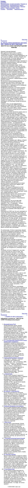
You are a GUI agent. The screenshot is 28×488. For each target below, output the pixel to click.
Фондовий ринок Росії (10, 324)
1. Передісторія (8, 374)
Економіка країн (5, 6)
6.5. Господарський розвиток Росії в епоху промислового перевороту (15, 341)
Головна (3, 9)
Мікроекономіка (5, 4)
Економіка (3, 2)
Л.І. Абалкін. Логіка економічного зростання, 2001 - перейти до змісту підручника (14, 43)
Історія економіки (15, 4)
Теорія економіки (10, 8)
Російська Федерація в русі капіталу (14, 406)
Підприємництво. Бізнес (16, 5)
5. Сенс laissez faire (9, 469)
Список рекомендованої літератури (13, 357)
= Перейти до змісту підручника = (14, 316)
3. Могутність (7, 422)
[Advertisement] (14, 24)
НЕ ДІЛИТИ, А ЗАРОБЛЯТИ (11, 391)
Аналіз (17, 8)
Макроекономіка (14, 6)
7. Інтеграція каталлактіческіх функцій (14, 438)
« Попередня (4, 40)
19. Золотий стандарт (10, 454)
